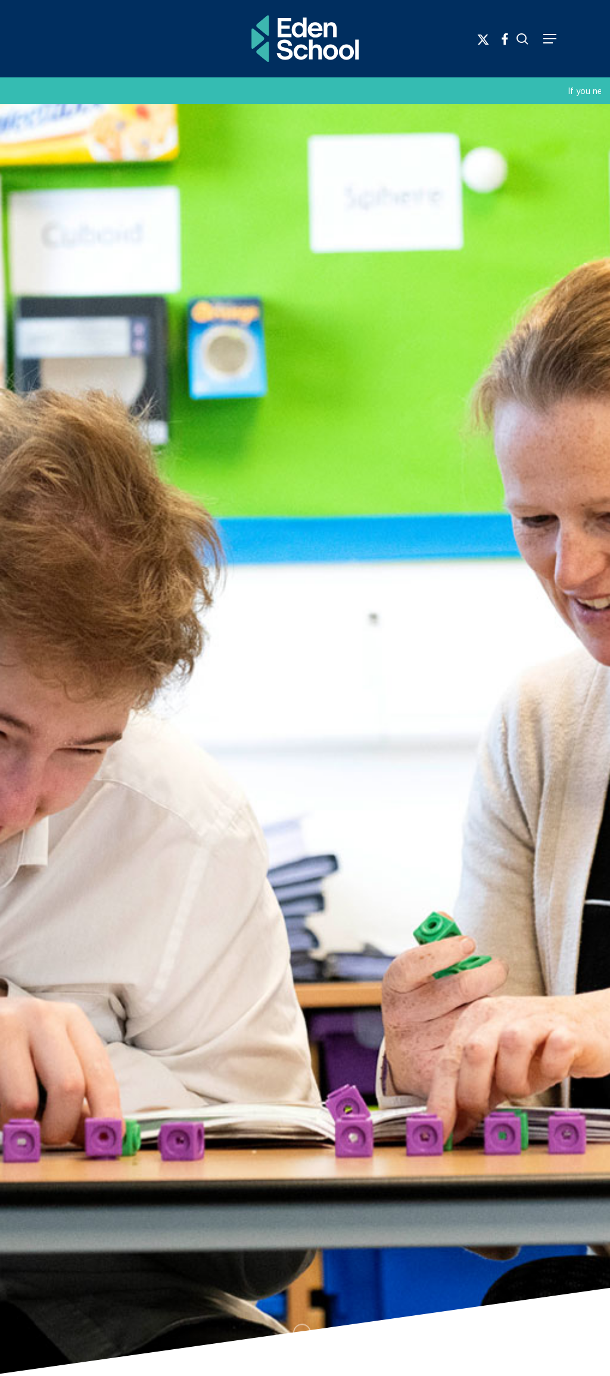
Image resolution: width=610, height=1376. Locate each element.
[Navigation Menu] (549, 39)
